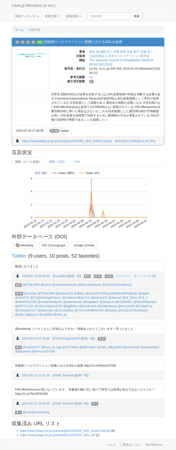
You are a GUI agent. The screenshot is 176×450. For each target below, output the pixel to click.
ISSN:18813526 (100, 64)
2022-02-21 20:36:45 (36, 403)
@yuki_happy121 (26, 314)
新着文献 (52, 16)
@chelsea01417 (25, 310)
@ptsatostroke (72, 302)
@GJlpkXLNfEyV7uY (76, 297)
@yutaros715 (64, 293)
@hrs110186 (125, 306)
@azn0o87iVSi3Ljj (97, 293)
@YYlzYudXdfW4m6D (89, 310)
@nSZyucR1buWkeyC (117, 284)
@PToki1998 (31, 284)
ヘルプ (111, 444)
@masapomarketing (36, 412)
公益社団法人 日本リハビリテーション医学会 (119, 56)
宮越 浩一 (146, 51)
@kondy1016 (88, 306)
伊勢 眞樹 (119, 51)
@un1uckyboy (64, 310)
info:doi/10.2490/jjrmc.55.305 (135, 141)
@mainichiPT (31, 347)
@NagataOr (91, 302)
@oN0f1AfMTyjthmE (123, 293)
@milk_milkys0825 (109, 347)
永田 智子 (133, 51)
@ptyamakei (45, 310)
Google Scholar (84, 245)
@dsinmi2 (114, 297)
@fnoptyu (111, 310)
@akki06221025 (25, 302)
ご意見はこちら (130, 444)
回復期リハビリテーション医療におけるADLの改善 (83, 42)
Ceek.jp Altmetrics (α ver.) (33, 5)
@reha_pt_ (60, 314)
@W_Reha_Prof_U (135, 297)
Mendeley (24, 245)
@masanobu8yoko (49, 302)
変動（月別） (58, 161)
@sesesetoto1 (149, 347)
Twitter (59, 131)
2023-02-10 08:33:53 (36, 276)
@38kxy (79, 293)
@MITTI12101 (24, 306)
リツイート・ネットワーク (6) (136, 276)
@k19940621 (124, 302)
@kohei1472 (99, 297)
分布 (77, 161)
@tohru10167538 (43, 351)
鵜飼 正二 (106, 51)
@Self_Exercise (63, 375)
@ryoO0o (30, 293)
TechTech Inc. (154, 444)
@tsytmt (46, 284)
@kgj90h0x (70, 306)
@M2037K (22, 297)
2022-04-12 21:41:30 (36, 375)
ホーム (19, 29)
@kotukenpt (23, 351)
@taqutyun (107, 302)
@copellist (59, 276)
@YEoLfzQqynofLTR (49, 306)
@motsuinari (131, 347)
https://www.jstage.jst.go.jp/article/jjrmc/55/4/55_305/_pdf (57, 435)
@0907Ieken (88, 347)
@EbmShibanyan (89, 284)
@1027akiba (70, 347)
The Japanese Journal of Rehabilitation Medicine (121, 60)
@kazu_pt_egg (51, 347)
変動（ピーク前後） (28, 161)
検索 (137, 16)
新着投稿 (73, 16)
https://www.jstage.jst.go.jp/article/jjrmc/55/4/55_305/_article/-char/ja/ (67, 141)
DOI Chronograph (54, 245)
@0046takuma (107, 306)
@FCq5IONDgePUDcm (45, 297)
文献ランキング (27, 16)
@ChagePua (143, 306)
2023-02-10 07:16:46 (36, 338)
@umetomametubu (64, 284)
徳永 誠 (94, 51)
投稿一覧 (74, 276)
